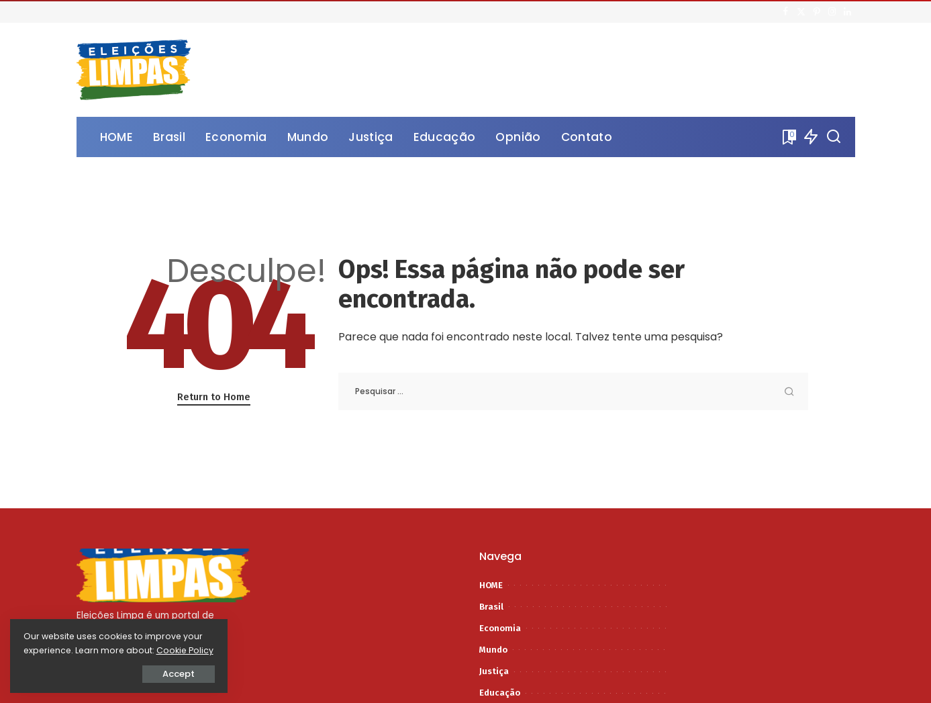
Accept (162, 673)
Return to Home (213, 397)
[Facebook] (785, 12)
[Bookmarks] (788, 137)
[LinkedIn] (847, 12)
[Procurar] (834, 137)
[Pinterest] (816, 12)
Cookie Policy (52, 650)
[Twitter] (801, 12)
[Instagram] (832, 12)
